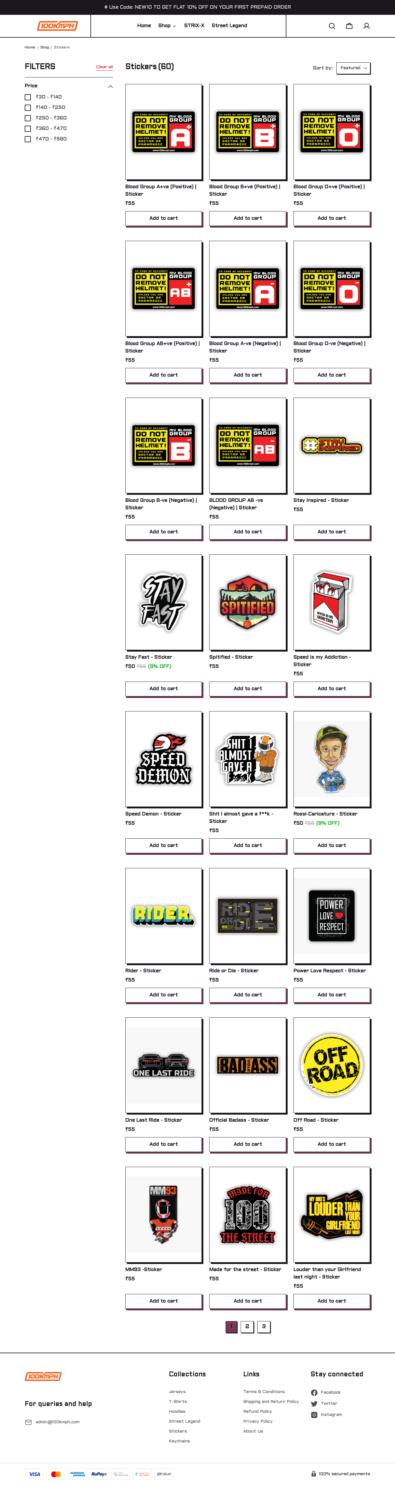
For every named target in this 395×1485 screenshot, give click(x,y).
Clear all (104, 67)
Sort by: (323, 68)
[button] (332, 26)
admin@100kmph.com (58, 1422)
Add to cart (163, 218)
